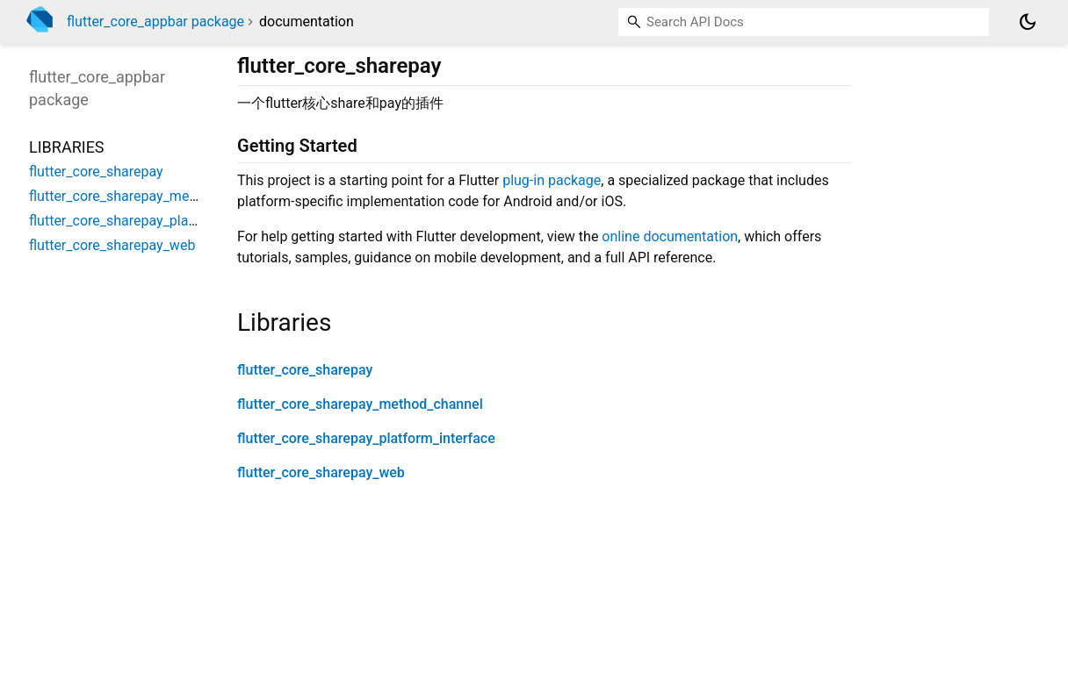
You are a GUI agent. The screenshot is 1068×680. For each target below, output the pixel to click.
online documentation (670, 236)
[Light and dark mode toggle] (1028, 22)
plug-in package (551, 180)
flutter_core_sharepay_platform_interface (366, 438)
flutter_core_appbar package (155, 21)
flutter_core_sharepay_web (321, 472)
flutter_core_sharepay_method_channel (360, 404)
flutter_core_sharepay (304, 369)
